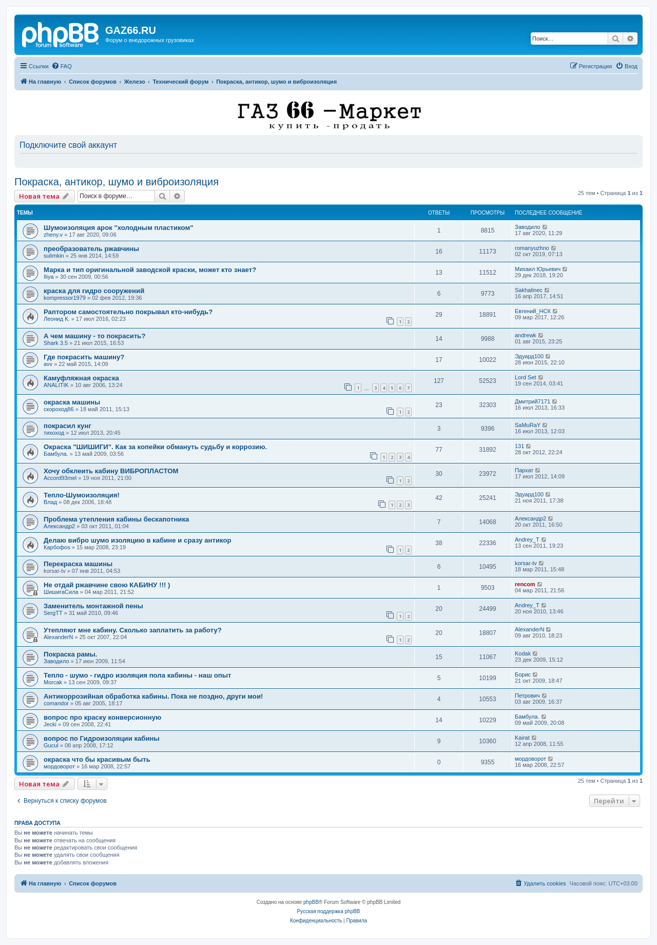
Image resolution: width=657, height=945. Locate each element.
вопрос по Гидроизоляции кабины (102, 738)
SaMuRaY (527, 425)
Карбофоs (57, 547)
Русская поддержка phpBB (328, 911)
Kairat (522, 738)
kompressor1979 (65, 298)
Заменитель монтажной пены (93, 606)
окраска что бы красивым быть (97, 759)
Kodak (523, 653)
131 (519, 446)
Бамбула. (56, 454)
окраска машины (72, 402)
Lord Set (525, 377)
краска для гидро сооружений (94, 291)
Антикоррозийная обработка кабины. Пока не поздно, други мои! (153, 696)
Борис (523, 674)
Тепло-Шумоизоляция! (82, 495)
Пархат (524, 470)
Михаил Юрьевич (538, 269)
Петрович (527, 695)
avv (48, 364)
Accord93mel (60, 478)
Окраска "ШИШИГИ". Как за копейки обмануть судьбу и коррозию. (155, 447)
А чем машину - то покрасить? (95, 336)
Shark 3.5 (56, 343)
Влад (50, 502)
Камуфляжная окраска (81, 378)
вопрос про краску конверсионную (102, 717)
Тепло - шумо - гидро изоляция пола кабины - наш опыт (137, 675)
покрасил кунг (67, 426)
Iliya (49, 277)
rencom (525, 584)
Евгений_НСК (533, 311)
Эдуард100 (529, 356)
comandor (56, 703)
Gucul (51, 745)
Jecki (50, 724)
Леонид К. (57, 319)
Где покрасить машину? (84, 357)
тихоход (54, 433)
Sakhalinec (529, 290)
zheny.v (53, 235)
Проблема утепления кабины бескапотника (116, 519)
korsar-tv (526, 563)
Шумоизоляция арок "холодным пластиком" (118, 228)
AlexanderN (58, 637)
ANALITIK (56, 385)
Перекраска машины (78, 564)
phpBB (311, 902)
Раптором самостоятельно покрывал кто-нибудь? (128, 312)
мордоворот (59, 766)
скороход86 (59, 409)
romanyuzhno (532, 248)
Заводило (527, 227)
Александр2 (59, 526)
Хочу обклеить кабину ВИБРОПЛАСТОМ (111, 471)
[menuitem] (61, 66)
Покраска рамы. (71, 654)
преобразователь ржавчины (91, 249)
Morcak (53, 682)
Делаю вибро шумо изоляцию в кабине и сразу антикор (137, 540)
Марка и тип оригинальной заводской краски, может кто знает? (150, 270)
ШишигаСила (61, 592)
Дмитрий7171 (532, 401)
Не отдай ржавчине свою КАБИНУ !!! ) (107, 585)
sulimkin (54, 256)
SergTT (53, 613)
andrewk (525, 335)
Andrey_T (527, 539)
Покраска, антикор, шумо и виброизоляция (116, 181)
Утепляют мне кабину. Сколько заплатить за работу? (133, 630)
